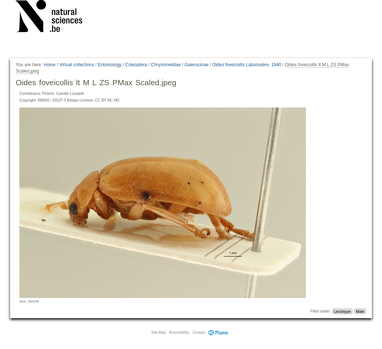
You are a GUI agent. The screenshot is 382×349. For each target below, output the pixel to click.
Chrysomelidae (166, 64)
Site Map (158, 332)
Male (360, 311)
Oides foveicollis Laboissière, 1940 (246, 64)
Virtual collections (76, 64)
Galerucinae (196, 64)
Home (50, 64)
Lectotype (342, 311)
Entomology (109, 64)
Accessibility (179, 332)
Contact (198, 332)
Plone (218, 332)
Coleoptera (136, 64)
